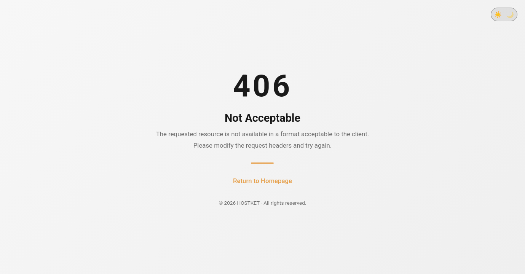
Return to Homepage (262, 181)
